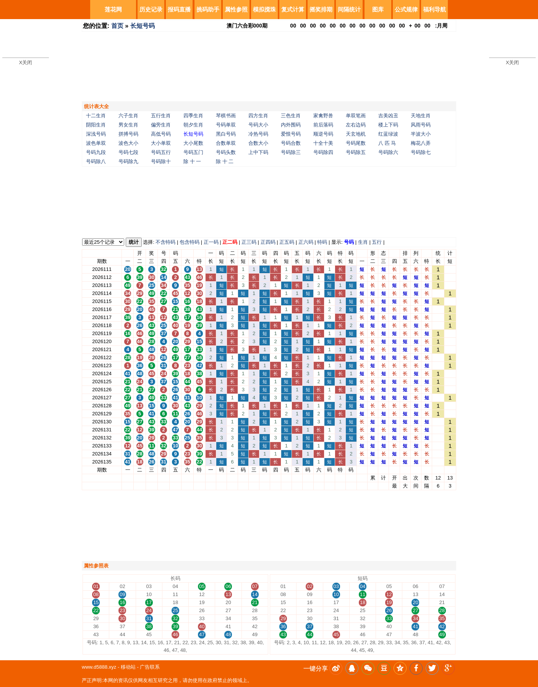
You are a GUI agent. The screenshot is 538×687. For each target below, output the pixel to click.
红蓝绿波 (388, 134)
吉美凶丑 (388, 115)
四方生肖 (258, 115)
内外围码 (291, 125)
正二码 (229, 242)
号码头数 (226, 152)
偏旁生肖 (161, 125)
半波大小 (421, 134)
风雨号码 (421, 125)
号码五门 (193, 152)
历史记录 (150, 9)
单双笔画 (356, 115)
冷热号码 (258, 134)
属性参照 (236, 9)
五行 (377, 242)
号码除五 (356, 152)
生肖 (363, 242)
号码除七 (421, 152)
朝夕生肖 (193, 125)
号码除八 (96, 161)
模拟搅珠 (264, 9)
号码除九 (128, 161)
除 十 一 (192, 161)
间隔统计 (349, 9)
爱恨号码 (291, 134)
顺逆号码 (323, 134)
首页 (117, 26)
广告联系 (150, 667)
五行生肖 (161, 115)
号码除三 (291, 152)
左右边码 (356, 125)
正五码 (286, 242)
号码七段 (128, 152)
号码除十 (161, 161)
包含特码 (189, 242)
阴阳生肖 (96, 125)
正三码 (248, 242)
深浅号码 (96, 134)
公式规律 (406, 9)
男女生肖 (128, 125)
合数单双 (226, 143)
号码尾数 (356, 143)
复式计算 (292, 9)
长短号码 (142, 26)
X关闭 (25, 62)
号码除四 (323, 152)
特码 (322, 242)
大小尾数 (193, 143)
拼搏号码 (128, 134)
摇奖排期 (321, 9)
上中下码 (258, 152)
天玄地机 (356, 134)
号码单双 (226, 125)
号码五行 (161, 152)
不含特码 (165, 242)
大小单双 (161, 143)
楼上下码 (388, 125)
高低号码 (161, 134)
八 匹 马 (387, 143)
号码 (349, 242)
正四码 (268, 242)
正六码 (305, 242)
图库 (378, 9)
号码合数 (291, 143)
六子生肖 (128, 115)
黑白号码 (226, 134)
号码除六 (388, 152)
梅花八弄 (421, 143)
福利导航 (434, 9)
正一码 (211, 242)
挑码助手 (207, 9)
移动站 (128, 667)
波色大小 (128, 143)
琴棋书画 (226, 115)
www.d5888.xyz (99, 667)
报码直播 (179, 9)
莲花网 (113, 9)
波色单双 (96, 143)
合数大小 (258, 143)
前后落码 (323, 125)
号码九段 (96, 152)
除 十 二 (224, 161)
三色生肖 (291, 115)
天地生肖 (421, 115)
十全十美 (323, 143)
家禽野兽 (323, 115)
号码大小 (258, 125)
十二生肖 (96, 115)
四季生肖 (193, 115)
